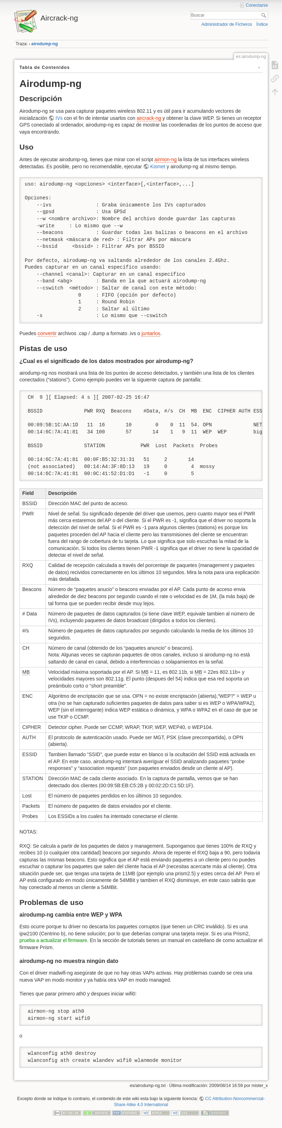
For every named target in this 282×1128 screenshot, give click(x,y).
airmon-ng (165, 159)
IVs (59, 118)
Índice (262, 24)
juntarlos (151, 333)
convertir (47, 333)
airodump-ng (44, 43)
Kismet (157, 166)
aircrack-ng (149, 118)
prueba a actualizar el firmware (53, 940)
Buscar (264, 15)
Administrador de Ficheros (226, 24)
